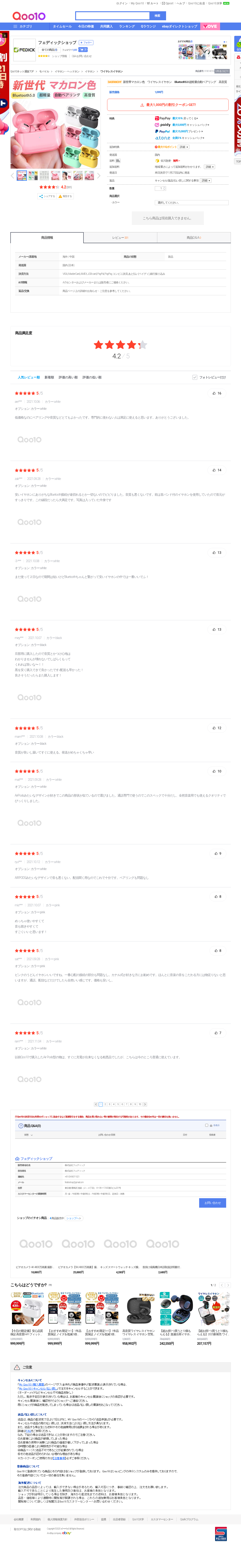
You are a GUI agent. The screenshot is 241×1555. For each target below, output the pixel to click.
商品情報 (47, 237)
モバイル (44, 71)
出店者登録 (119, 1519)
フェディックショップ (57, 42)
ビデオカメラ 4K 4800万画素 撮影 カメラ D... (36, 1267)
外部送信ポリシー (84, 1519)
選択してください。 (192, 202)
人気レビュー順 (29, 377)
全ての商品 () (49, 49)
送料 (115, 161)
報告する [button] (67, 196)
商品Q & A (194, 237)
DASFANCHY (115, 82)
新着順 (49, 377)
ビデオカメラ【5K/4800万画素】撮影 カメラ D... (78, 1267)
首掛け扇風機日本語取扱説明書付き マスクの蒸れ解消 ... (162, 1267)
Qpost (169, 3)
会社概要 (19, 1519)
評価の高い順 (68, 377)
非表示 (216, 1125)
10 (140, 1104)
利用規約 (36, 1519)
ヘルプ (181, 3)
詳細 (182, 147)
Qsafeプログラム (189, 1519)
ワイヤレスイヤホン (111, 71)
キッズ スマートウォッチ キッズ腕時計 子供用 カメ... (120, 1267)
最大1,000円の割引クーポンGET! (168, 105)
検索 (157, 15)
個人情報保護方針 (57, 1519)
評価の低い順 (92, 377)
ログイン (122, 3)
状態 (26, 1135)
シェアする (49, 196)
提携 (103, 1519)
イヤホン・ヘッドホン (67, 71)
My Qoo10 (137, 3)
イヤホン (90, 71)
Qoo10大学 (215, 3)
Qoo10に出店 (196, 3)
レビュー (120, 237)
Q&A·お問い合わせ (82, 56)
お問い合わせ (213, 1203)
